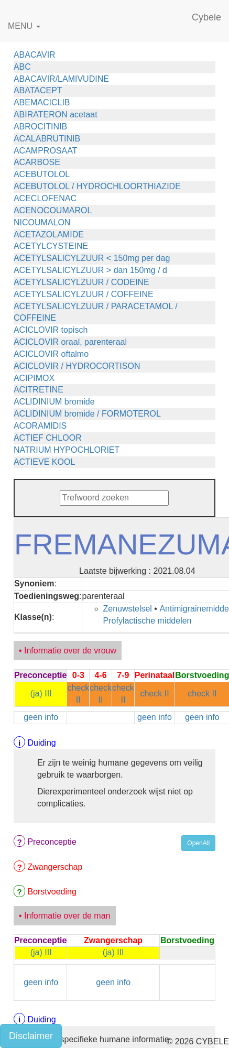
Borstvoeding (51, 891)
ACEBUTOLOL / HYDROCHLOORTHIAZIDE (97, 186)
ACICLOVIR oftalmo (51, 354)
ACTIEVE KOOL (44, 461)
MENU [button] (24, 25)
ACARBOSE (37, 162)
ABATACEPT (38, 90)
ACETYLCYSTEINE (51, 246)
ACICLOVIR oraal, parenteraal (70, 341)
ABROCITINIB (40, 126)
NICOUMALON (42, 222)
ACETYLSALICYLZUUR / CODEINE (81, 282)
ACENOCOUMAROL (53, 210)
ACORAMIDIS (40, 425)
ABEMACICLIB (42, 102)
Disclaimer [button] (31, 1036)
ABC (22, 66)
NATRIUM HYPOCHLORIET (66, 449)
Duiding (41, 742)
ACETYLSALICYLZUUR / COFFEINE (84, 294)
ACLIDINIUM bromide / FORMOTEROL (87, 413)
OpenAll (198, 843)
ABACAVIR (35, 54)
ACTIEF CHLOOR (48, 437)
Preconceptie (51, 841)
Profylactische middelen (147, 620)
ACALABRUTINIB (47, 138)
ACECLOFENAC (45, 198)
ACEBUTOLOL (42, 174)
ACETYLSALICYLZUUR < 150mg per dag (92, 258)
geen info (41, 717)
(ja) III (41, 693)
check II (154, 693)
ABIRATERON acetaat (55, 114)
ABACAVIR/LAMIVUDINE (61, 78)
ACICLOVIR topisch (51, 329)
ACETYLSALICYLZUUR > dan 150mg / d (90, 270)
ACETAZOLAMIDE (49, 234)
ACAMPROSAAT (46, 150)
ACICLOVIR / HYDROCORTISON (77, 366)
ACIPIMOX (34, 378)
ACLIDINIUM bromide (54, 401)
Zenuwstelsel (127, 608)
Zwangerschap (54, 867)
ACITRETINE (38, 389)
